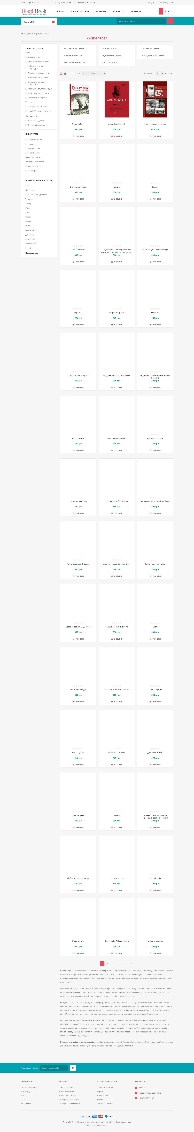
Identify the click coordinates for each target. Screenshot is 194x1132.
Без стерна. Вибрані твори (116, 501)
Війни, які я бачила (78, 501)
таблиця (61, 74)
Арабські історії (35, 57)
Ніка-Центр (30, 190)
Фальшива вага (78, 249)
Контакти (136, 11)
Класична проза (73, 55)
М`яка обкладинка (36, 120)
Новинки (101, 11)
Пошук (170, 21)
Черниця (117, 187)
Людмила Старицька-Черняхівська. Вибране (155, 376)
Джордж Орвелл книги (69, 1099)
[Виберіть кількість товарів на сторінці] (159, 73)
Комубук (29, 248)
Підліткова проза (111, 55)
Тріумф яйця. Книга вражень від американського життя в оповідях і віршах (116, 252)
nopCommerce (102, 1125)
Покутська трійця (116, 312)
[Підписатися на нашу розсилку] (54, 1068)
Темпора (29, 199)
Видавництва (27, 1091)
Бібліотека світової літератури (36, 83)
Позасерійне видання (37, 97)
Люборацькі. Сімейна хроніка (117, 689)
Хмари (155, 187)
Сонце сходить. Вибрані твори (155, 249)
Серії (23, 1099)
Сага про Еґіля (78, 124)
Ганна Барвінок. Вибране (78, 564)
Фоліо (27, 208)
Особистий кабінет (105, 1087)
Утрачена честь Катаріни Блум (116, 564)
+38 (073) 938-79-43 (30, 2)
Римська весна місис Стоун (116, 627)
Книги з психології (67, 1091)
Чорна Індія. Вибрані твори (117, 941)
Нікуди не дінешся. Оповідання (116, 375)
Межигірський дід (78, 689)
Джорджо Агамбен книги (69, 1103)
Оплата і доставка (80, 11)
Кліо (27, 185)
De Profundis (155, 878)
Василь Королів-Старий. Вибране (155, 501)
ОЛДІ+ (28, 226)
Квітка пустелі (78, 752)
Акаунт (151, 2)
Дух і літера (30, 234)
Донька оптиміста (155, 752)
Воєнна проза (110, 48)
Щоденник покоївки (78, 187)
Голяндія (116, 815)
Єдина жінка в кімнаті (116, 438)
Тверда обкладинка (36, 125)
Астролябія (30, 239)
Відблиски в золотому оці (78, 878)
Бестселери (118, 11)
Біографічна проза (74, 48)
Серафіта (78, 312)
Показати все (31, 253)
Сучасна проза (110, 62)
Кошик (100, 1099)
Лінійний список (65, 74)
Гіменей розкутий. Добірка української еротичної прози (155, 816)
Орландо (155, 312)
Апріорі (28, 203)
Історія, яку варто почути (155, 124)
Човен (28, 217)
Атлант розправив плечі (38, 61)
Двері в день (78, 815)
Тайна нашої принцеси (155, 564)
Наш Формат (30, 230)
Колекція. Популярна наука (40, 89)
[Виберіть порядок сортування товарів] (93, 73)
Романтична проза (74, 62)
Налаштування (166, 2)
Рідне (30, 102)
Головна (59, 11)
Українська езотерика (37, 106)
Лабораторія (30, 243)
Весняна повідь (116, 878)
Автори (24, 1095)
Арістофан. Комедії (116, 124)
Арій (27, 212)
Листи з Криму (155, 689)
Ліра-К (28, 221)
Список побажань (104, 1103)
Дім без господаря (155, 438)
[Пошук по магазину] (141, 21)
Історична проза (150, 48)
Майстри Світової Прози (38, 93)
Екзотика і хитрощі (116, 752)
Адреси (100, 1091)
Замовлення (102, 1095)
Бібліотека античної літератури (36, 67)
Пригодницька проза (152, 55)
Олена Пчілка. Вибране (78, 375)
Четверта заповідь (155, 941)
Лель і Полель (78, 438)
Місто (155, 627)
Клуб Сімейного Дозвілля (36, 194)
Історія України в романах (39, 111)
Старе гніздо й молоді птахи (78, 627)
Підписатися (73, 1068)
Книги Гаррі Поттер (67, 1095)
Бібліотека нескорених (38, 77)
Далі (127, 963)
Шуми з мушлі (78, 941)
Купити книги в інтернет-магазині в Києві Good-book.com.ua (104, 1122)
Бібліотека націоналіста (38, 73)
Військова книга (66, 1087)
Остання (132, 963)
